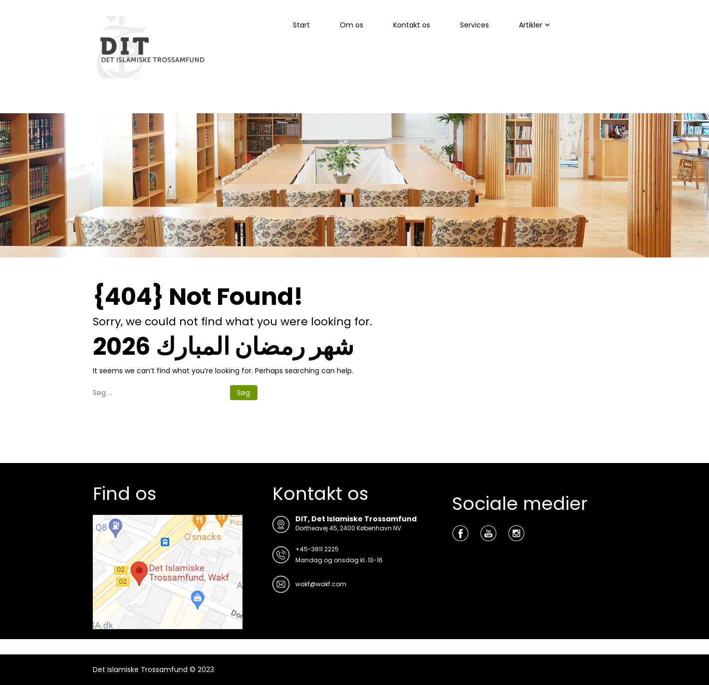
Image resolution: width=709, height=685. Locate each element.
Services (474, 25)
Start (301, 25)
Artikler (530, 25)
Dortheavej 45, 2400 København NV (348, 528)
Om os (351, 25)
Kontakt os (411, 25)
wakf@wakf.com (320, 584)
